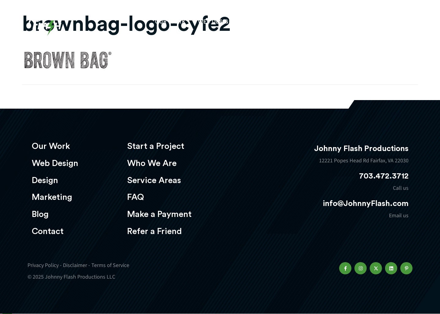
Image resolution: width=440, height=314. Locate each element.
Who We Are (152, 163)
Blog (40, 214)
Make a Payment (159, 214)
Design (255, 23)
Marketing (295, 23)
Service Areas (154, 180)
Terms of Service (110, 265)
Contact (48, 231)
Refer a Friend (154, 231)
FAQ (135, 197)
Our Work (170, 23)
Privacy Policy (43, 265)
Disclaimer (75, 265)
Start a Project (155, 146)
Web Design (215, 23)
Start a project (376, 24)
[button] (345, 268)
